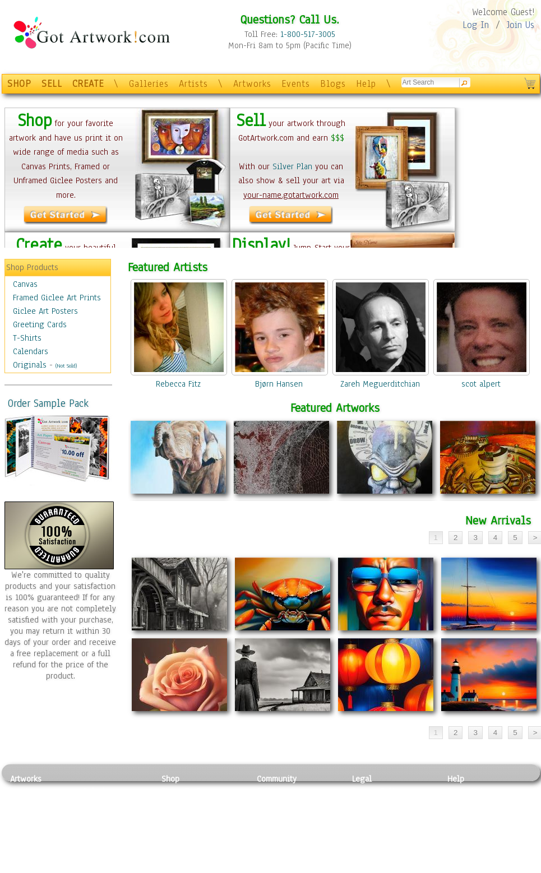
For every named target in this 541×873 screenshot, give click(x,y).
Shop (170, 778)
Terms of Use (375, 804)
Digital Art (29, 829)
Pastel (94, 804)
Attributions (370, 816)
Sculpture (27, 854)
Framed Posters (188, 804)
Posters (174, 816)
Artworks (252, 83)
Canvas (25, 284)
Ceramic (97, 829)
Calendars (30, 351)
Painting (25, 791)
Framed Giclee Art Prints (57, 297)
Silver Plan (292, 166)
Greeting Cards (40, 324)
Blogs (333, 83)
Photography (33, 804)
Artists (193, 83)
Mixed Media (33, 841)
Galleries (149, 83)
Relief (93, 791)
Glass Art (99, 854)
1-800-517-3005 (307, 34)
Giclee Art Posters (45, 311)
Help (366, 83)
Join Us (520, 24)
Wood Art (99, 816)
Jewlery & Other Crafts (117, 867)
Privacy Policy (377, 791)
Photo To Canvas (190, 791)
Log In (476, 24)
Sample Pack (470, 804)
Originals (30, 364)
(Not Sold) (66, 365)
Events (295, 83)
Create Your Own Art (197, 866)
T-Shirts (27, 337)
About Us (463, 816)
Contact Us (466, 791)
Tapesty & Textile (114, 841)
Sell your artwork (288, 841)
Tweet (458, 866)
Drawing (25, 816)
